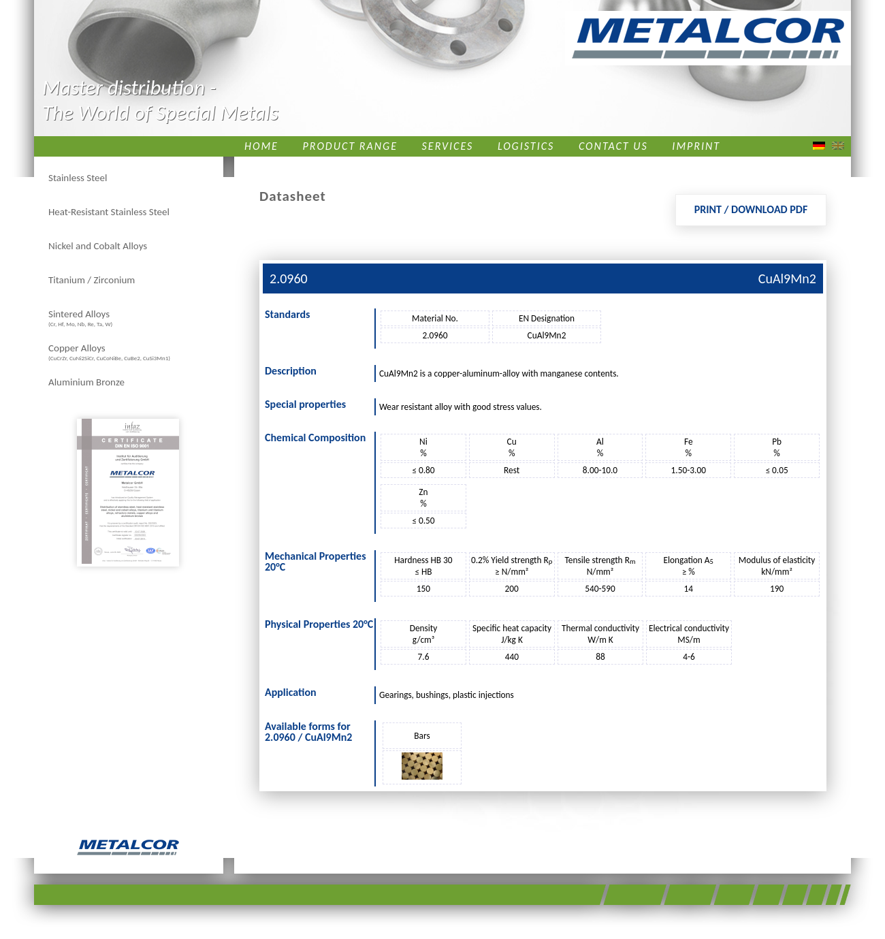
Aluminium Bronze (86, 382)
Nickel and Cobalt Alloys (97, 246)
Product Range (350, 146)
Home (261, 146)
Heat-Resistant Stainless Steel (109, 212)
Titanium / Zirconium (91, 280)
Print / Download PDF (751, 209)
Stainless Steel (77, 178)
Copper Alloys (109, 352)
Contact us (613, 146)
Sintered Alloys (80, 318)
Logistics (526, 146)
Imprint (696, 146)
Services (448, 146)
